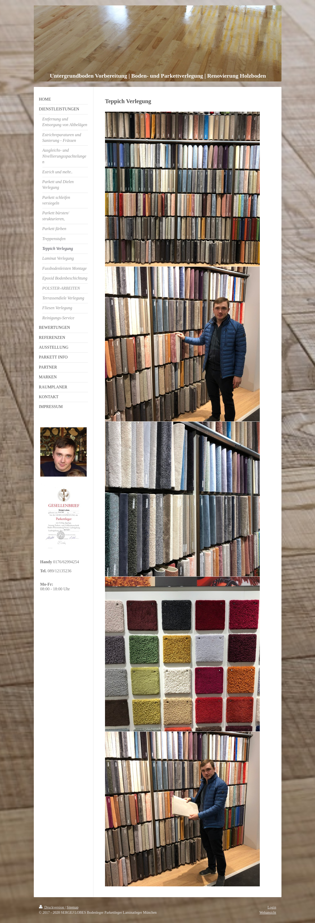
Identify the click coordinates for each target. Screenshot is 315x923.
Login (272, 907)
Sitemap (72, 907)
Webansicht (268, 912)
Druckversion (52, 907)
